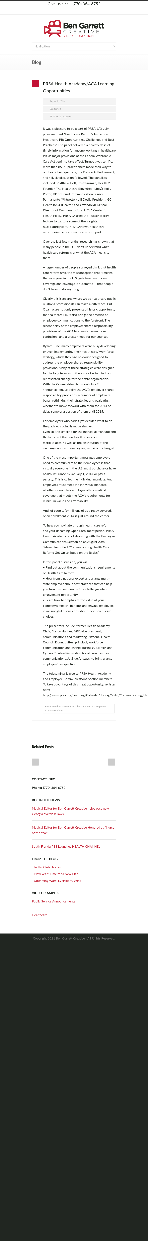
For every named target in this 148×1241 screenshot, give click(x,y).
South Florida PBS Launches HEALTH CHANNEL (66, 846)
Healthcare (39, 915)
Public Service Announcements (53, 901)
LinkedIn (78, 11)
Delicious (96, 727)
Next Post (111, 762)
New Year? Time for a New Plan (56, 874)
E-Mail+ (112, 727)
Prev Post (35, 762)
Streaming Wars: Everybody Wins (57, 880)
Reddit (80, 727)
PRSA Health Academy (60, 116)
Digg (88, 727)
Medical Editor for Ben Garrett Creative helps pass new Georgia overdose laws (70, 811)
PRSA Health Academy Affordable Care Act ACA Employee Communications (75, 708)
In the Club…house (47, 867)
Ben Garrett (55, 109)
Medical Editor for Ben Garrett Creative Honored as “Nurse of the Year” (73, 830)
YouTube (86, 11)
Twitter (62, 11)
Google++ (104, 727)
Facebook (70, 11)
